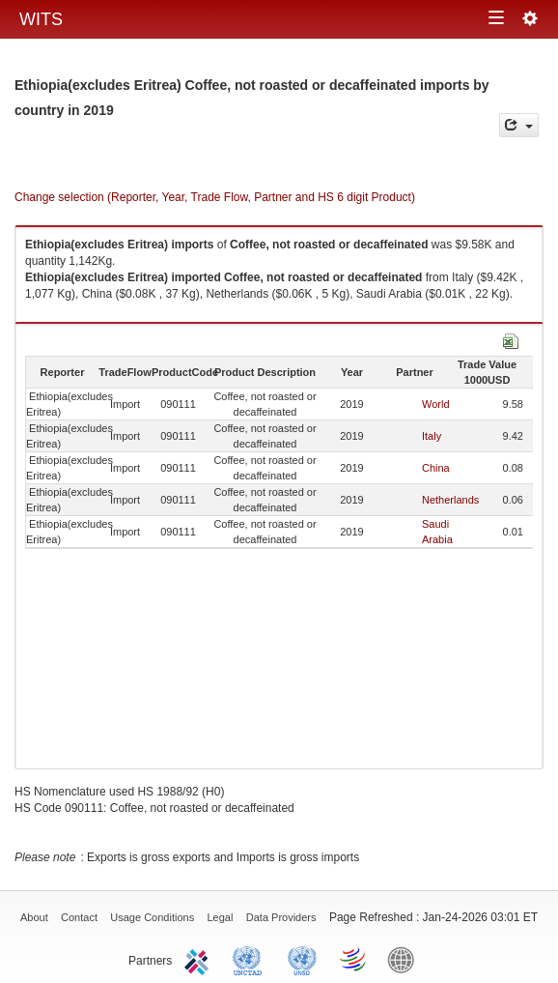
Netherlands (450, 500)
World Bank (405, 959)
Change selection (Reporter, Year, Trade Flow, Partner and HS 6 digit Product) (214, 197)
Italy (431, 436)
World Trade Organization (354, 959)
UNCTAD (251, 959)
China (436, 468)
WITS (41, 19)
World (436, 404)
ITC (200, 959)
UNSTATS (302, 959)
